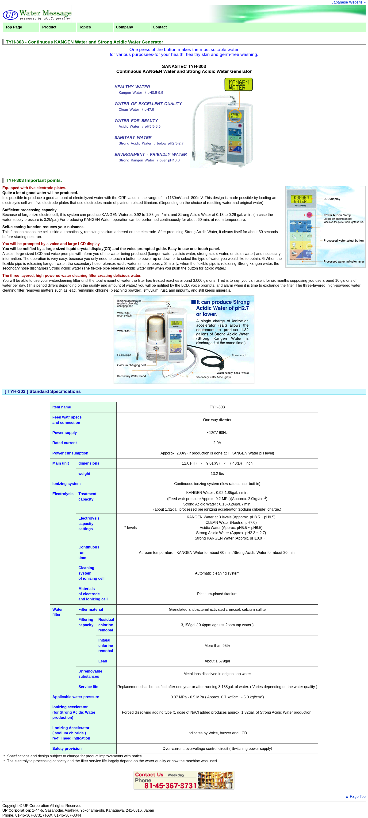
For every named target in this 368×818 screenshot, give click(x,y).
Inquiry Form (184, 780)
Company (124, 27)
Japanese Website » (349, 2)
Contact (160, 27)
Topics (85, 27)
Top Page (13, 27)
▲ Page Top (355, 796)
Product (49, 27)
